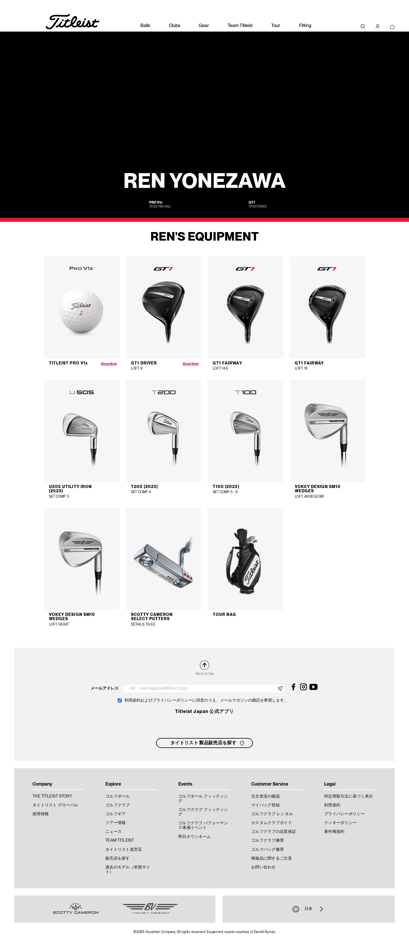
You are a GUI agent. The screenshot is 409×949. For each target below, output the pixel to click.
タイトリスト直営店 (123, 849)
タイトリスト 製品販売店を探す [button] (208, 743)
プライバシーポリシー (344, 814)
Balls (145, 26)
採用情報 (40, 814)
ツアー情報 (115, 823)
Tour (275, 26)
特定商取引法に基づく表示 (348, 796)
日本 (308, 909)
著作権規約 (334, 831)
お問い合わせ (263, 867)
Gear (204, 26)
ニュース (113, 831)
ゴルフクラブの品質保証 (273, 831)
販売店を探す (117, 858)
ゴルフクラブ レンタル (272, 814)
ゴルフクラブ (117, 805)
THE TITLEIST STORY (52, 796)
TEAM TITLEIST (119, 840)
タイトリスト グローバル (55, 805)
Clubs (174, 26)
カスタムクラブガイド (271, 823)
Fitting (305, 26)
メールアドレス (104, 688)
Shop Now (109, 364)
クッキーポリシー (340, 823)
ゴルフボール (117, 796)
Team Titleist (240, 26)
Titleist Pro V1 (68, 363)
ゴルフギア (115, 814)
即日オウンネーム (194, 837)
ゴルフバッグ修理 (267, 849)
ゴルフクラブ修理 (267, 840)
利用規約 (332, 805)
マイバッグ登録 (265, 805)
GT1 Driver (144, 363)
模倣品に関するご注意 (271, 858)
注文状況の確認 (265, 796)
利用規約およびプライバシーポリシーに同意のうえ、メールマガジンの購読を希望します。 (206, 700)
